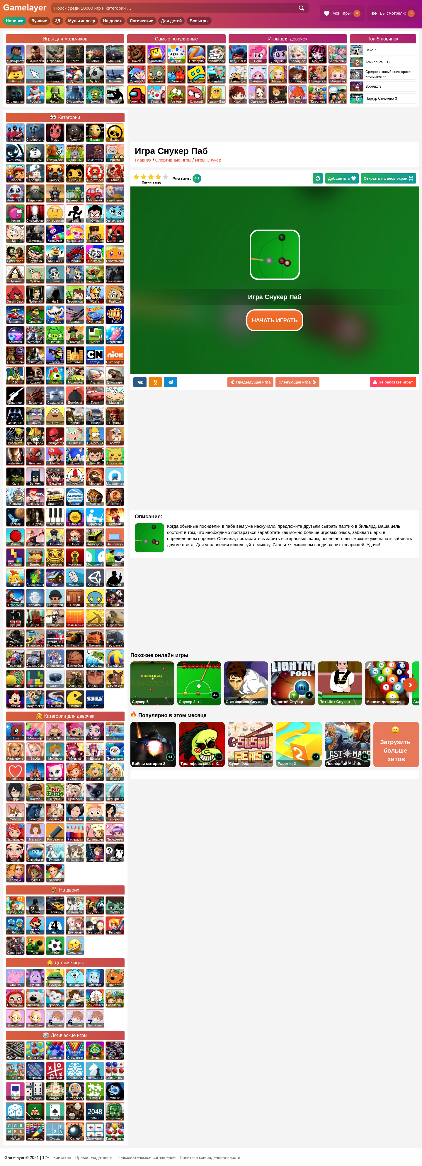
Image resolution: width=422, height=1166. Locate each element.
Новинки (14, 20)
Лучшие (39, 20)
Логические (141, 20)
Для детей (171, 20)
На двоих (112, 20)
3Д (57, 20)
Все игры (199, 20)
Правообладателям (93, 1157)
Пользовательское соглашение (146, 1157)
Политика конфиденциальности (210, 1157)
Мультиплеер (81, 20)
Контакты (62, 1157)
